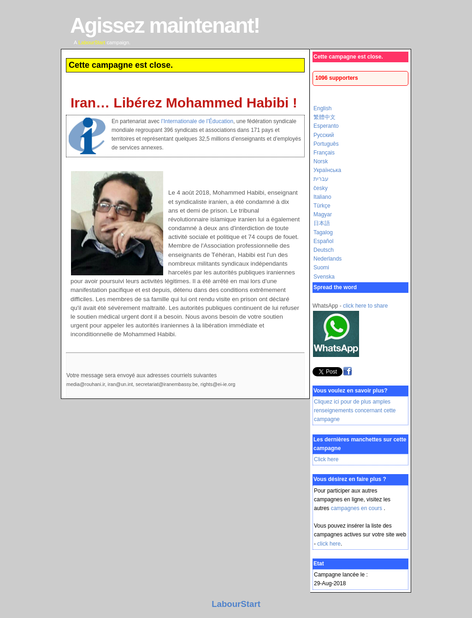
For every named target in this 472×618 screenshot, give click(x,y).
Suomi (321, 267)
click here (329, 544)
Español (323, 241)
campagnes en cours (357, 508)
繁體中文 (324, 117)
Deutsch (323, 250)
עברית (321, 179)
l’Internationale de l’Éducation (197, 121)
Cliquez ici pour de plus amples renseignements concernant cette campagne (354, 410)
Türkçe (321, 205)
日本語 (321, 223)
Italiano (322, 197)
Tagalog (323, 232)
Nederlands (327, 259)
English (322, 108)
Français (324, 152)
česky (320, 188)
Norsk (320, 161)
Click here (326, 459)
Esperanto (326, 126)
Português (326, 144)
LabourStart (236, 604)
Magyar (322, 214)
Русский (323, 135)
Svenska (324, 276)
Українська (327, 170)
